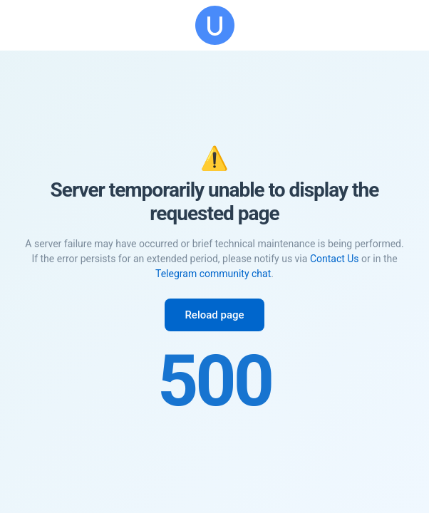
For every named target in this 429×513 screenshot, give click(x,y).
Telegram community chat (213, 273)
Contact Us (334, 258)
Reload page (214, 315)
